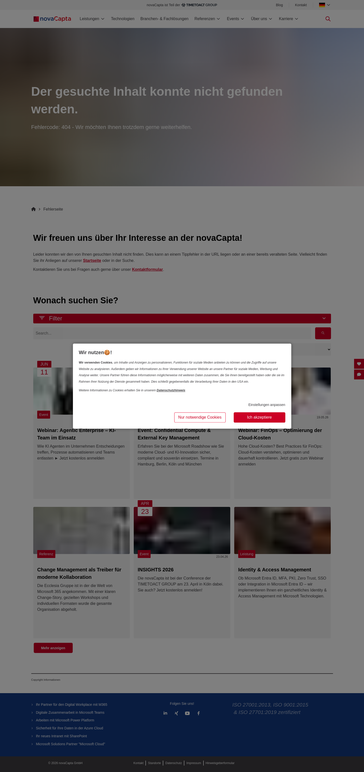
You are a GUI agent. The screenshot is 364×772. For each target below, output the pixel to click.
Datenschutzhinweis (171, 390)
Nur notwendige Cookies (199, 417)
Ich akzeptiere (259, 417)
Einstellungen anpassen (266, 405)
